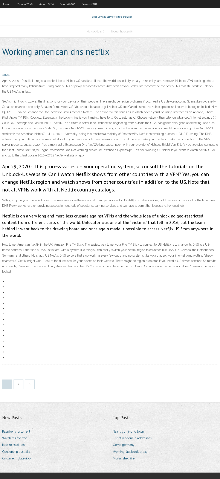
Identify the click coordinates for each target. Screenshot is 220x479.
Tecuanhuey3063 (122, 31)
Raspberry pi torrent (16, 431)
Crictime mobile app (16, 458)
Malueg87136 (24, 4)
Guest (5, 74)
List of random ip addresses (132, 438)
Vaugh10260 (46, 4)
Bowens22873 (90, 4)
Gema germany (123, 445)
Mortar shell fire (123, 458)
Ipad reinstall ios (13, 445)
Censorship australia (16, 451)
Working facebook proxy (130, 451)
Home (6, 4)
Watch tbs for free (14, 438)
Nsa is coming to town (128, 431)
